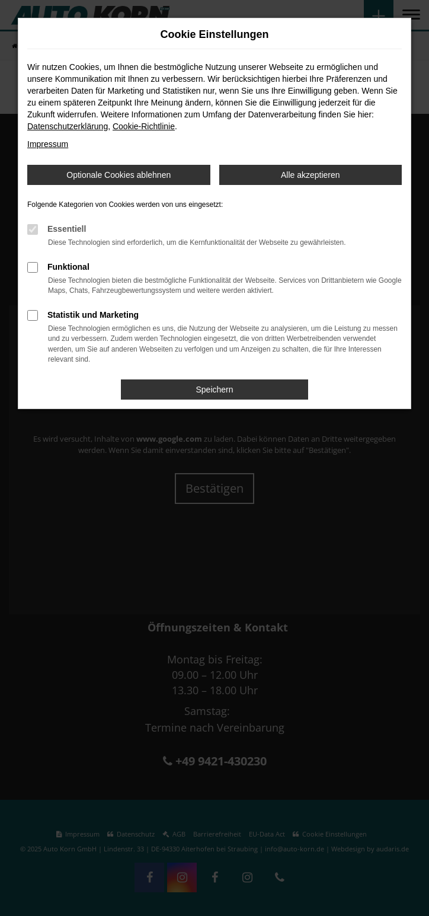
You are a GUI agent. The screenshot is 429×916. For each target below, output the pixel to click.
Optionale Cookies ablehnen (118, 175)
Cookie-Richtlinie (144, 126)
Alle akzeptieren (310, 175)
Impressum (47, 144)
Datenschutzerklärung (67, 126)
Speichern (214, 389)
